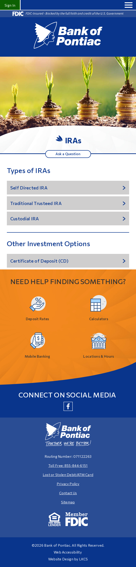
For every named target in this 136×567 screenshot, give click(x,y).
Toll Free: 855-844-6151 (68, 465)
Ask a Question (68, 154)
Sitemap (68, 502)
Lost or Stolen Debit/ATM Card (68, 475)
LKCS (83, 559)
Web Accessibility (68, 552)
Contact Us (68, 493)
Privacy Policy (68, 484)
